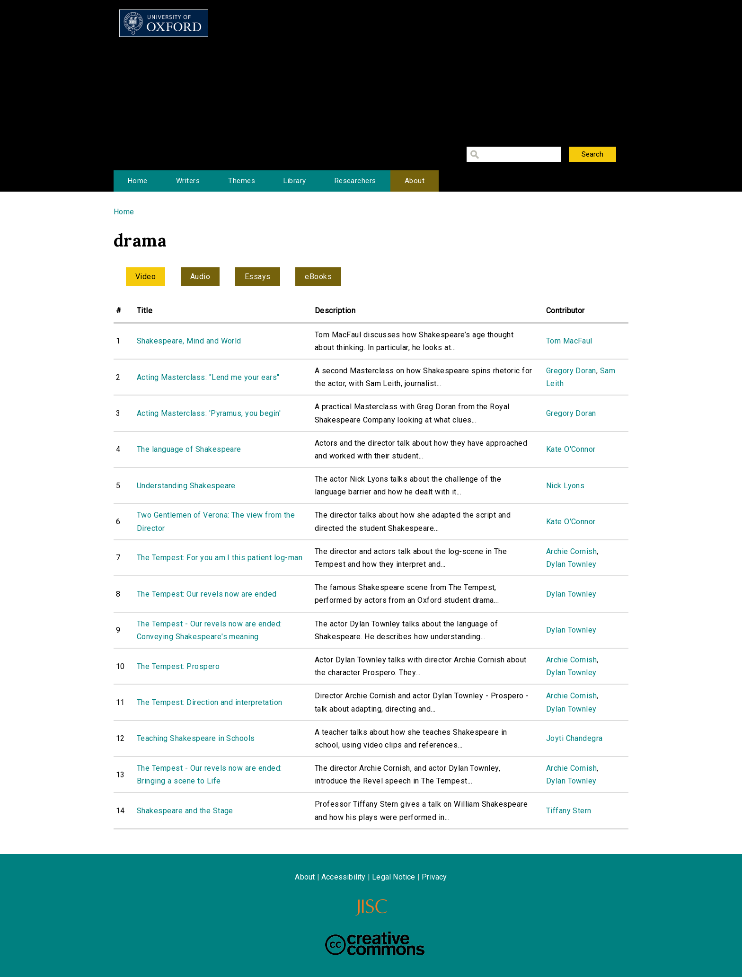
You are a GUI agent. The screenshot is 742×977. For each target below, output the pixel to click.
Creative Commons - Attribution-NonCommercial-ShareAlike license (374, 943)
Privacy (434, 876)
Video (145, 276)
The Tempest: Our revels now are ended (207, 594)
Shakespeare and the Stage (185, 810)
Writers (188, 180)
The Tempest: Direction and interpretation (210, 702)
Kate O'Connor (571, 449)
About (414, 180)
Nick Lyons (565, 485)
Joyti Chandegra (574, 738)
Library (294, 180)
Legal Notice (393, 876)
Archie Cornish (571, 551)
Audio (200, 276)
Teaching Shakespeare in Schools (196, 738)
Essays (258, 276)
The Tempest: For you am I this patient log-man (219, 557)
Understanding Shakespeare (186, 485)
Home (138, 180)
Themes (241, 180)
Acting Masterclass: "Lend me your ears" (208, 377)
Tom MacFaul (569, 340)
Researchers (355, 180)
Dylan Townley (571, 564)
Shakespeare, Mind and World (189, 340)
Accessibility (343, 876)
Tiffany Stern (569, 810)
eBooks (318, 276)
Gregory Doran (571, 370)
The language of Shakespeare (189, 449)
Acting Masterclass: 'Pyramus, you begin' (209, 413)
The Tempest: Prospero (178, 666)
